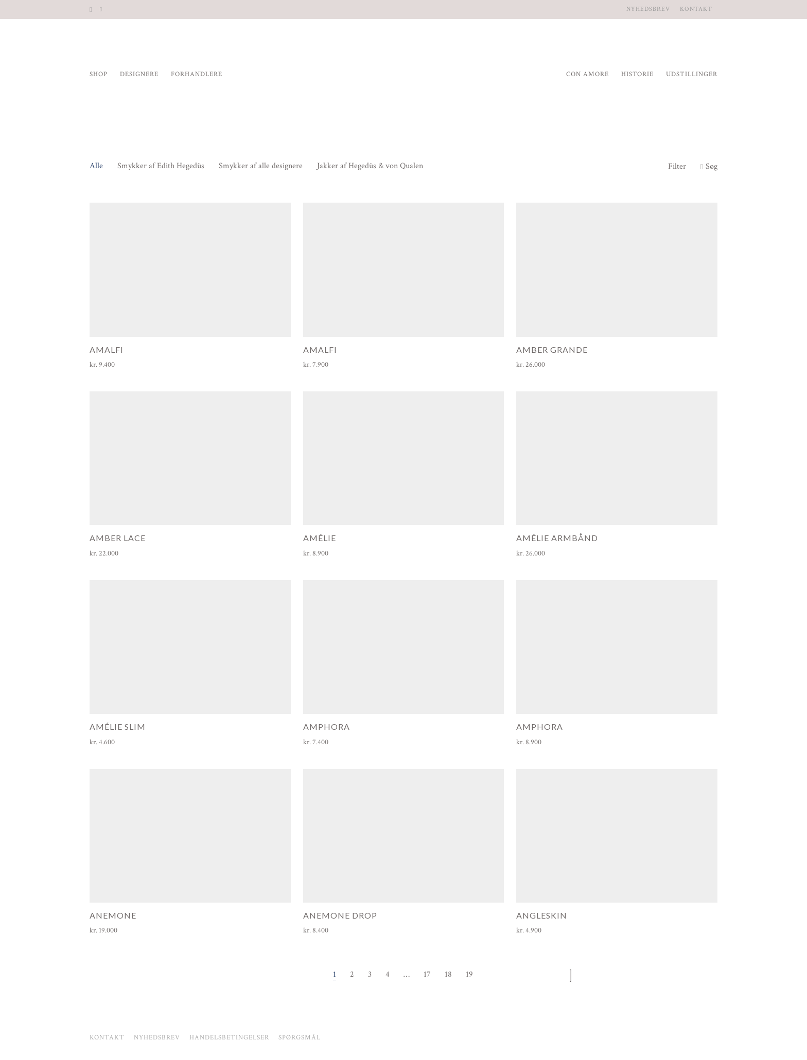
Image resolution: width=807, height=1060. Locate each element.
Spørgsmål (299, 1037)
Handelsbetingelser (229, 1037)
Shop (99, 74)
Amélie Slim (118, 726)
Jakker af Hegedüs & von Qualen (370, 165)
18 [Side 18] (448, 974)
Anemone (113, 915)
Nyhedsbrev (648, 9)
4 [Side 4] (387, 974)
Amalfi (107, 349)
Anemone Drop (340, 915)
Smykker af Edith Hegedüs (160, 165)
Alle (96, 165)
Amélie (319, 538)
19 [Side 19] (469, 974)
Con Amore (587, 74)
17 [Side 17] (427, 974)
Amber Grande (552, 349)
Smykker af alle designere (261, 165)
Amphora (326, 726)
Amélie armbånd (557, 538)
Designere (139, 74)
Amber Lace (118, 538)
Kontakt (696, 9)
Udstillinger (691, 74)
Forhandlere (196, 74)
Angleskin (541, 915)
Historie (637, 74)
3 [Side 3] (370, 974)
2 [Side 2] (352, 974)
